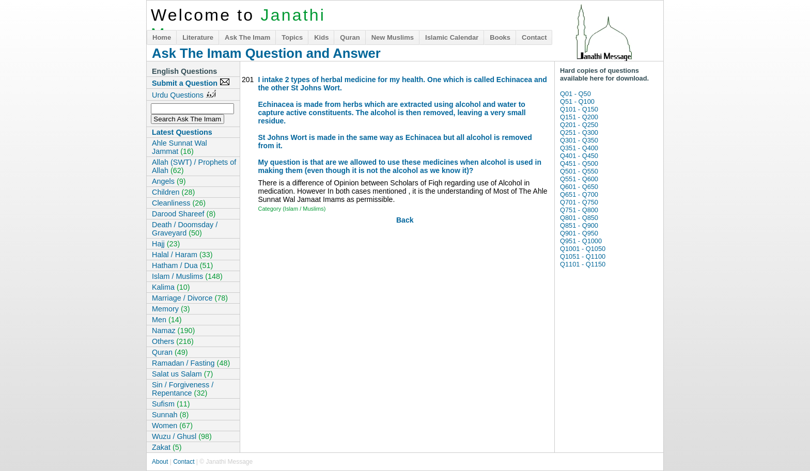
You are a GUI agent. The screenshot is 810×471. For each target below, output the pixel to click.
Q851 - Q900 (579, 225)
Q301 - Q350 (579, 140)
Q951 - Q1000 (581, 241)
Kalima (171, 287)
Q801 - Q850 (579, 218)
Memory (171, 309)
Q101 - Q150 (579, 109)
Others (173, 341)
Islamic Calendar (451, 37)
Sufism (171, 404)
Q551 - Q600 (579, 179)
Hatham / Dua (182, 265)
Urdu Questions (184, 94)
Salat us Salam (182, 374)
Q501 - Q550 (579, 171)
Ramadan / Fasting (191, 363)
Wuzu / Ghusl (182, 436)
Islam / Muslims (187, 276)
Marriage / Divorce (190, 298)
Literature (197, 37)
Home (161, 37)
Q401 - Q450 (579, 156)
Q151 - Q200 (579, 117)
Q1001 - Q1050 (582, 249)
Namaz (173, 330)
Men (167, 320)
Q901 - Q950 (579, 233)
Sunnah (170, 415)
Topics (292, 37)
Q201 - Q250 (579, 125)
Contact (534, 37)
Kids (321, 37)
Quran (350, 37)
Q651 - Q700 (579, 194)
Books (500, 37)
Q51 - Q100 (577, 101)
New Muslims (392, 37)
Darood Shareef (183, 214)
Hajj (166, 244)
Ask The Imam (247, 37)
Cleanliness (179, 203)
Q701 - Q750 (579, 202)
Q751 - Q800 (579, 210)
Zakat (167, 447)
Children (173, 192)
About (160, 461)
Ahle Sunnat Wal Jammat (179, 147)
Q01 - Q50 (575, 94)
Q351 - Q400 (579, 148)
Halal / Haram (182, 254)
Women (172, 425)
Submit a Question (191, 82)
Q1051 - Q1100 (582, 256)
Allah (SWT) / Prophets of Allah (194, 166)
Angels (169, 181)
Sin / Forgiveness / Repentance (182, 389)
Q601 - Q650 (579, 187)
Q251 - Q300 (579, 132)
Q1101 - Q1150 (582, 264)
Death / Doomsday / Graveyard (184, 229)
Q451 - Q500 (579, 163)
